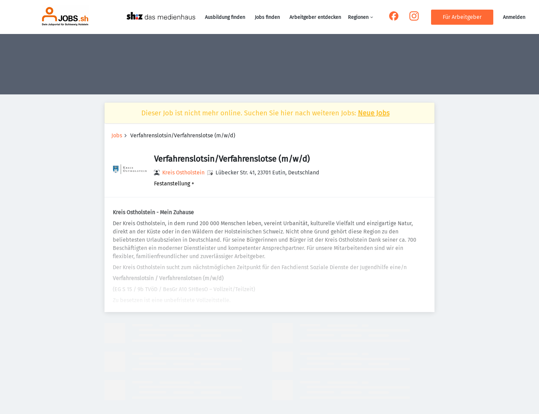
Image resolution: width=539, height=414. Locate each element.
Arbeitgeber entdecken (315, 17)
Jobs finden (267, 17)
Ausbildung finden (225, 17)
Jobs (116, 135)
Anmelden (514, 17)
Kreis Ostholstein (183, 172)
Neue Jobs (373, 113)
